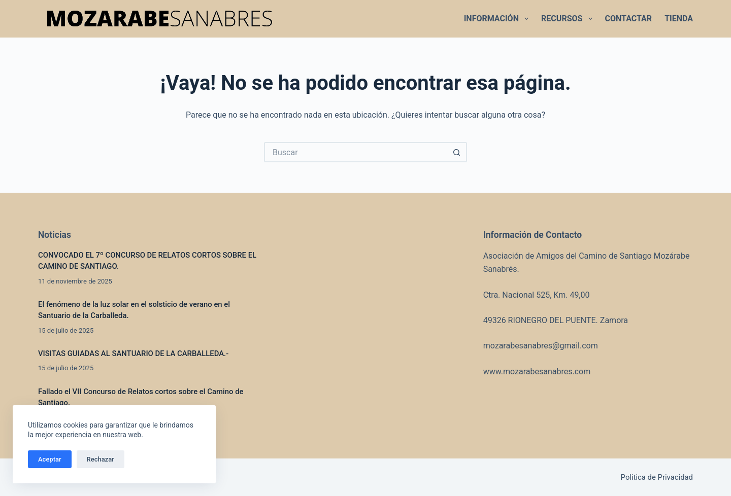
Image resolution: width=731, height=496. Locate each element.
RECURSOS (568, 19)
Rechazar (100, 459)
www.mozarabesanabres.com (537, 371)
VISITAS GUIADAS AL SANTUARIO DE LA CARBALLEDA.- (135, 353)
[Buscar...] (355, 152)
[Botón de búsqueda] (457, 152)
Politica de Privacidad (657, 477)
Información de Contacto (532, 235)
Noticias (54, 235)
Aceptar (49, 459)
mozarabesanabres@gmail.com (540, 345)
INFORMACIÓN (498, 19)
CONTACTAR (628, 18)
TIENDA (678, 18)
